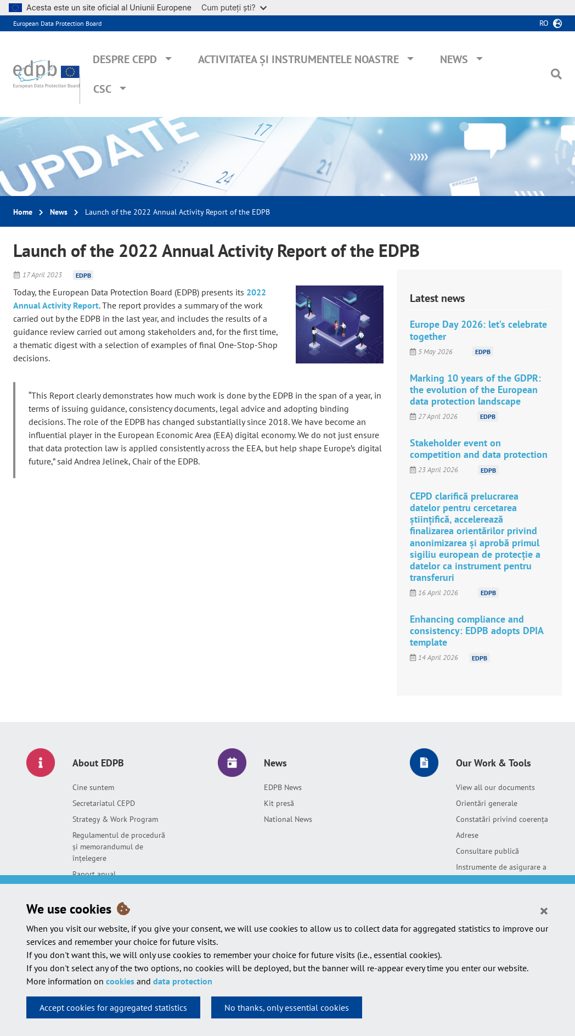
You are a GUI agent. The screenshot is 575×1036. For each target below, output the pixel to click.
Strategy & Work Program (115, 819)
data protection (182, 981)
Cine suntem (93, 787)
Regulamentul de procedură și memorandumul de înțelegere (118, 846)
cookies (120, 981)
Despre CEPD (125, 59)
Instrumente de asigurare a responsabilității (501, 872)
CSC (102, 89)
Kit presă (279, 803)
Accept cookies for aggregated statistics (113, 1007)
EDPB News (283, 787)
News (454, 59)
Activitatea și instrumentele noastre (298, 59)
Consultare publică (487, 851)
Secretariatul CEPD (103, 803)
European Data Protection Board (57, 23)
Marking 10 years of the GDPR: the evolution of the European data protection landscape (475, 389)
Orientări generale (486, 803)
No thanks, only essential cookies (286, 1007)
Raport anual (94, 874)
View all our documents (495, 787)
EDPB (83, 275)
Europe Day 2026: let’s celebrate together (478, 330)
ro (544, 23)
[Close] (544, 910)
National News (288, 819)
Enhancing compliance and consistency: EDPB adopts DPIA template (476, 630)
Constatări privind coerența (502, 819)
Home (22, 212)
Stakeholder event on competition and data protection (479, 448)
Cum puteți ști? (234, 7)
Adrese (467, 835)
